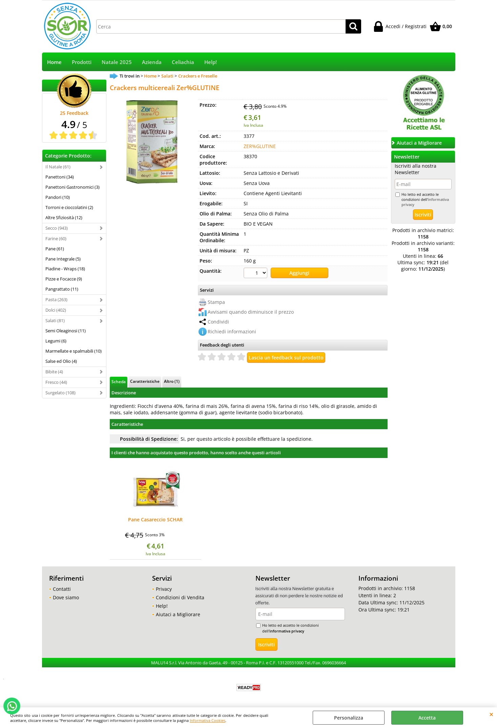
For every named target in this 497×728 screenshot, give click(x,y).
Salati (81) (55, 320)
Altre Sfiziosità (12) (63, 217)
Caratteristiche (145, 381)
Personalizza (348, 717)
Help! (210, 62)
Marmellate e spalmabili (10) (73, 351)
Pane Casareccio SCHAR (155, 520)
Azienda (152, 62)
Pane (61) (54, 249)
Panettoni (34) (59, 177)
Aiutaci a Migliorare (178, 614)
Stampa (216, 302)
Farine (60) (55, 238)
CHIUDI (491, 714)
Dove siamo (66, 597)
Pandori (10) (57, 197)
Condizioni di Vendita (180, 597)
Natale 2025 (117, 62)
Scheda (118, 381)
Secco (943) (56, 228)
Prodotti (81, 62)
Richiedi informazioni (232, 331)
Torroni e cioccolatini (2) (69, 207)
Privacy (164, 589)
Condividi (218, 321)
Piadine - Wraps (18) (65, 269)
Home (54, 62)
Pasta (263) (56, 299)
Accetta (427, 717)
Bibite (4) (54, 372)
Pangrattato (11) (61, 289)
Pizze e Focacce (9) (63, 279)
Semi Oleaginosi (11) (65, 331)
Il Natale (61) (57, 167)
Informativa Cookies (207, 720)
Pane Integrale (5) (63, 259)
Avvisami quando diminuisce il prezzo (251, 312)
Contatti (62, 589)
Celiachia (183, 62)
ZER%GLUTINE (260, 146)
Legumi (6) (55, 341)
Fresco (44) (56, 382)
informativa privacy (286, 630)
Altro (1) (172, 381)
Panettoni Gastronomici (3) (72, 187)
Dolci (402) (55, 310)
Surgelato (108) (60, 393)
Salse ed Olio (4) (61, 361)
